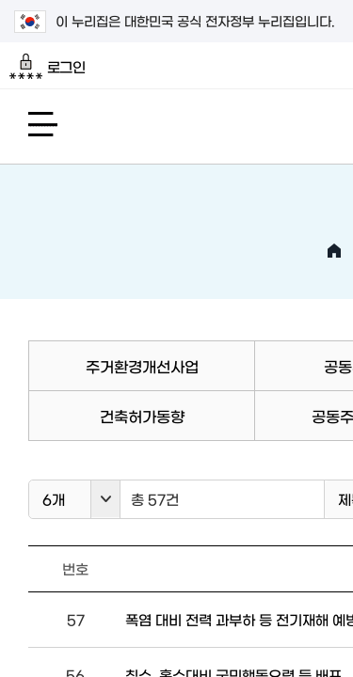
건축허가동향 (142, 415)
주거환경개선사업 (142, 365)
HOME (334, 251)
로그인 (47, 67)
